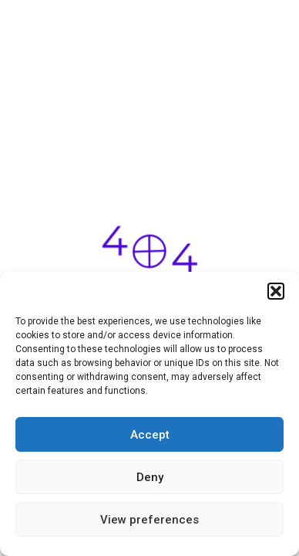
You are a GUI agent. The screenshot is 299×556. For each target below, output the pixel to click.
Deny (149, 477)
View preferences (149, 520)
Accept (150, 435)
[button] (276, 291)
